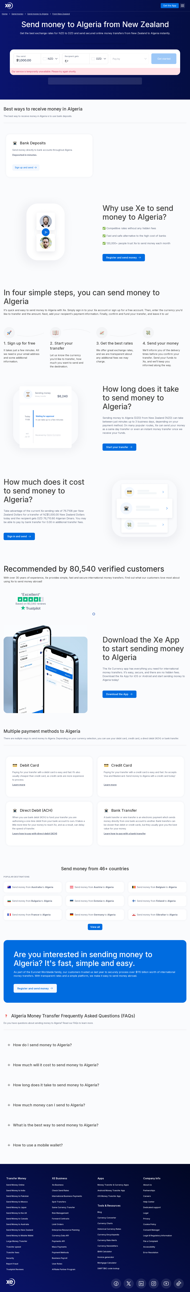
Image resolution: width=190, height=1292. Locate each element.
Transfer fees (12, 1252)
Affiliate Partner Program (63, 1269)
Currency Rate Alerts (107, 1240)
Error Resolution (150, 1252)
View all (95, 926)
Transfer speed (13, 1247)
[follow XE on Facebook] (116, 1284)
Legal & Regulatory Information (157, 1235)
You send (21, 56)
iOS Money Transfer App (109, 1196)
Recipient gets (72, 56)
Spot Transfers (59, 1202)
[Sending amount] (25, 60)
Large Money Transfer (16, 1241)
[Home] (9, 6)
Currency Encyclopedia (108, 1234)
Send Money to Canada (17, 1218)
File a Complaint (150, 1241)
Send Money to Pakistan (17, 1196)
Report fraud (12, 1264)
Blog (100, 1212)
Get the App (169, 5)
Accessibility (149, 1247)
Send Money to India (15, 1190)
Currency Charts (105, 1223)
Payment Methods (60, 1252)
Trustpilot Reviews (15, 1269)
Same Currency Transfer (63, 1207)
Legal (145, 1213)
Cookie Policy (149, 1224)
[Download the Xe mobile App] (119, 694)
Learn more (18, 784)
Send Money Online (15, 1185)
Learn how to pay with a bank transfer (125, 833)
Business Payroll (59, 1258)
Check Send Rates (60, 1190)
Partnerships (149, 1190)
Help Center (148, 1202)
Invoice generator (106, 1257)
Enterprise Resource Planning (66, 1230)
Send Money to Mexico (17, 1202)
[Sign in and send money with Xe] (19, 536)
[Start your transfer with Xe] (119, 447)
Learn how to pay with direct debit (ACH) (34, 833)
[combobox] (50, 58)
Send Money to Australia (17, 1224)
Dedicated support (152, 1207)
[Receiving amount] (69, 60)
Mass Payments (59, 1247)
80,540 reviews (36, 603)
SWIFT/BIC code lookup (108, 1268)
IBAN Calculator (105, 1251)
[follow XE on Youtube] (166, 1284)
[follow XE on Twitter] (129, 1284)
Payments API (58, 1241)
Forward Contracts (60, 1218)
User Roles (57, 1264)
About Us (147, 1185)
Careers (147, 1196)
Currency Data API (60, 1235)
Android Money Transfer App (111, 1190)
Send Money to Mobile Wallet (19, 1235)
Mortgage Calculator (107, 1263)
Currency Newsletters (108, 1246)
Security (10, 1258)
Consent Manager (151, 1230)
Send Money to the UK (16, 1213)
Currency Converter (107, 1218)
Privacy (146, 1218)
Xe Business (58, 1185)
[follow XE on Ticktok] (179, 1284)
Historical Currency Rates (109, 1229)
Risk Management (60, 1213)
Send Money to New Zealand (19, 1230)
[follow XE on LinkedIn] (141, 1284)
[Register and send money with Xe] (124, 257)
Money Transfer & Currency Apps (113, 1185)
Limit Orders (58, 1224)
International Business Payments (67, 1196)
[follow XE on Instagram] (154, 1284)
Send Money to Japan (16, 1207)
